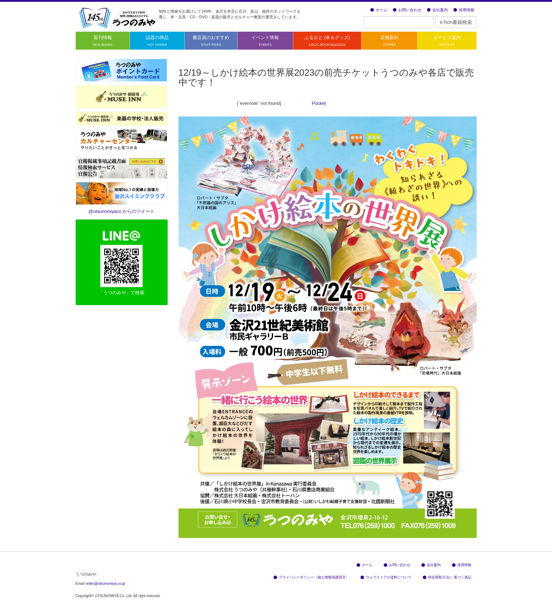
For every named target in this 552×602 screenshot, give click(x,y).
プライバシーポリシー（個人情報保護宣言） (311, 577)
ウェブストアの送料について (386, 577)
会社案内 (437, 10)
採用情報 (463, 10)
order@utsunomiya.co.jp (105, 583)
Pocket (319, 103)
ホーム (378, 10)
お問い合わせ (407, 10)
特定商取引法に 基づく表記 (447, 577)
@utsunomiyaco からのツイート (121, 211)
